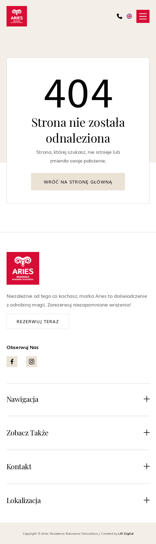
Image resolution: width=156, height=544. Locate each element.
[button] (142, 16)
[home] (17, 16)
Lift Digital (125, 533)
